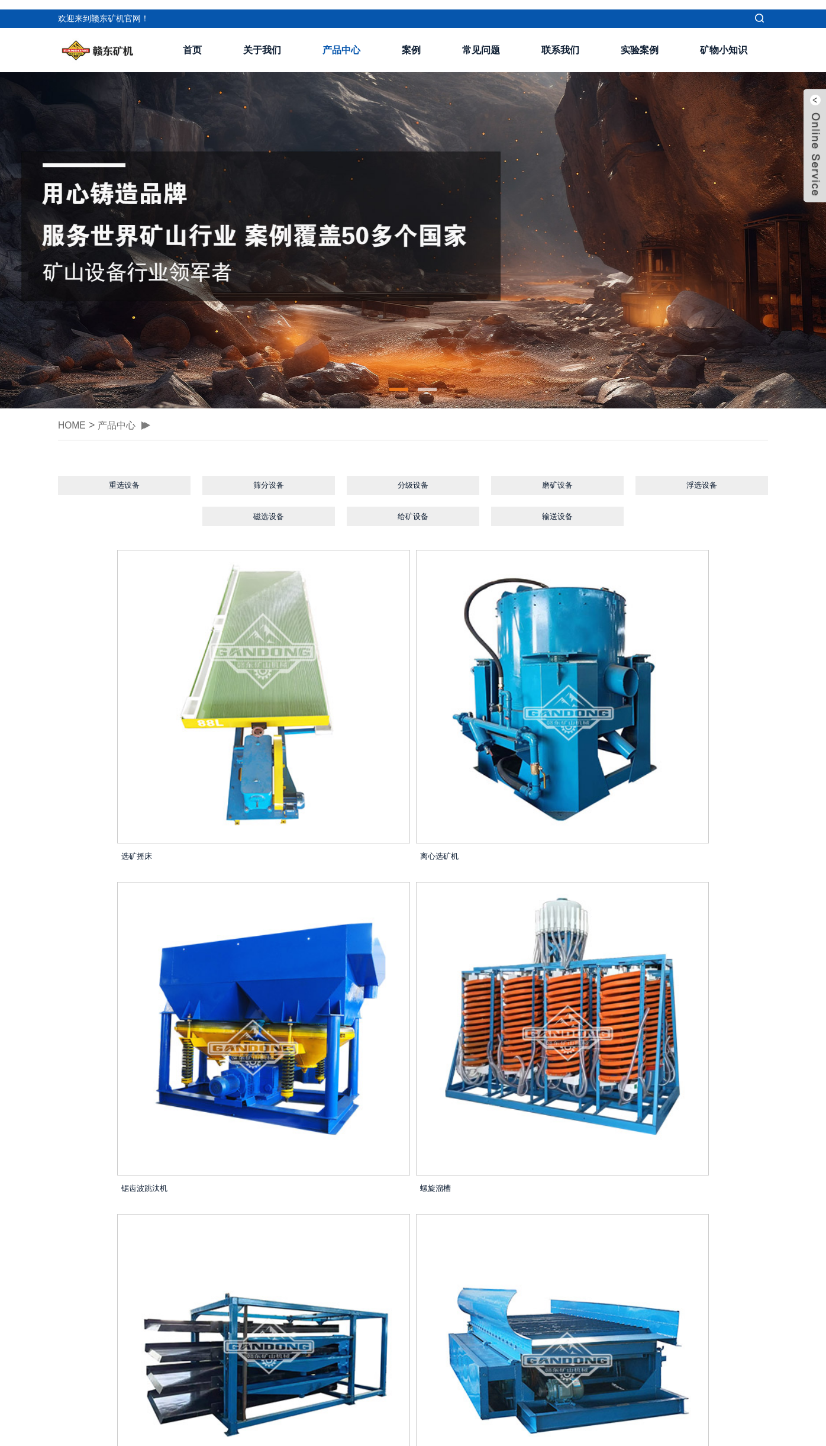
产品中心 (341, 41)
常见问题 (481, 41)
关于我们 (262, 41)
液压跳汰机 (450, 1166)
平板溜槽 (265, 1166)
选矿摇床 (84, 731)
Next (469, 1222)
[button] (398, 380)
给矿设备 (413, 513)
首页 (192, 41)
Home (323, 1222)
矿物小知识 (723, 41)
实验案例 (640, 41)
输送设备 (557, 513)
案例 (411, 41)
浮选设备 (701, 477)
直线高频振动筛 (639, 1166)
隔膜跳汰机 (630, 948)
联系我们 (560, 41)
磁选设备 (268, 513)
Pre (360, 1222)
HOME (74, 415)
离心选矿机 (269, 731)
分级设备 (413, 477)
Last (505, 1222)
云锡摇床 (445, 948)
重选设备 (124, 477)
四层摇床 (84, 948)
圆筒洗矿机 (89, 1166)
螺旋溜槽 (626, 731)
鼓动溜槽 (265, 948)
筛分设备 (268, 477)
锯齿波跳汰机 (454, 731)
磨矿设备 (557, 477)
